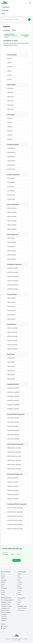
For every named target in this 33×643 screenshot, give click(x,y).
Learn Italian (4, 618)
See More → (4, 620)
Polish (19, 592)
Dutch (2, 586)
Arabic (2, 578)
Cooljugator (5, 554)
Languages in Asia (5, 608)
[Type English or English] (16, 20)
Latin (19, 576)
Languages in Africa (6, 602)
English (12, 554)
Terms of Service (22, 608)
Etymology (5, 10)
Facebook (4, 626)
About (19, 602)
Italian (19, 580)
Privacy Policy (21, 610)
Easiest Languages (5, 612)
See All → (3, 594)
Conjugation (5, 7)
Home (19, 600)
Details (14, 30)
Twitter (3, 628)
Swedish (20, 588)
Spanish (3, 582)
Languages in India (5, 604)
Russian (3, 576)
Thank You (3, 616)
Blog (3, 13)
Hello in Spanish (5, 610)
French (3, 590)
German (3, 592)
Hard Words (4, 614)
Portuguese (4, 588)
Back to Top (16, 560)
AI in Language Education (7, 600)
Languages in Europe (6, 606)
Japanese (3, 580)
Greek (2, 574)
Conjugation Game (22, 606)
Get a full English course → (25, 35)
